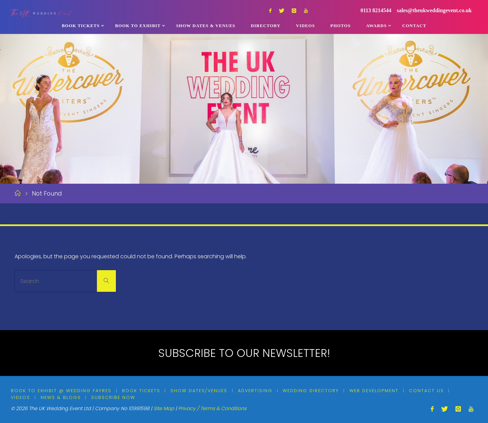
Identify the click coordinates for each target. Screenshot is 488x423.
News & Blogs (61, 397)
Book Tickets (141, 391)
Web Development (374, 391)
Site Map (164, 408)
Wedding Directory (311, 391)
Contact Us (426, 391)
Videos (20, 397)
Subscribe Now (113, 397)
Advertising (255, 391)
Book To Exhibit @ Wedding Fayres (61, 391)
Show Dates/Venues (198, 391)
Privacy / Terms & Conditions (212, 408)
